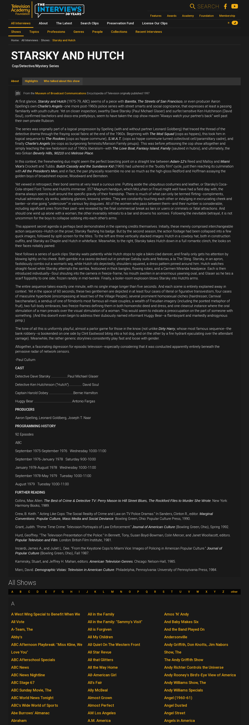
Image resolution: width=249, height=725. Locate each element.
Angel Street (174, 713)
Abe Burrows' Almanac (30, 713)
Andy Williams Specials (183, 690)
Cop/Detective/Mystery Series (35, 66)
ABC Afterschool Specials (33, 660)
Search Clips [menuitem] (89, 23)
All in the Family (101, 614)
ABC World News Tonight (32, 698)
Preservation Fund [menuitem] (120, 23)
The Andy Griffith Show (183, 660)
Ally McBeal (98, 690)
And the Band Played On (184, 629)
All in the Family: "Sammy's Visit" (115, 622)
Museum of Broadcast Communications (60, 93)
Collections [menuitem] (119, 32)
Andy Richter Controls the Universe (194, 667)
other (234, 591)
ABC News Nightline (28, 675)
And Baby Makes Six (181, 622)
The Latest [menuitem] (64, 23)
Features (156, 15)
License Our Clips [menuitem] (155, 23)
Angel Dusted (175, 705)
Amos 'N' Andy (176, 614)
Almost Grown (100, 698)
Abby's (16, 637)
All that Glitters (100, 660)
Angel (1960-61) (178, 698)
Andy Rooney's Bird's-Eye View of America (200, 675)
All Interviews (29, 40)
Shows (45, 40)
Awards (172, 15)
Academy (188, 15)
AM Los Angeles (102, 713)
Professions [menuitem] (56, 32)
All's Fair (95, 682)
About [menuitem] (43, 23)
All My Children (100, 637)
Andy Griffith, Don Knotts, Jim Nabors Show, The (196, 648)
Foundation (206, 15)
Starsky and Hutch (63, 40)
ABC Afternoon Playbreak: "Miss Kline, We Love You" (46, 648)
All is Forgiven (100, 629)
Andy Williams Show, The (185, 682)
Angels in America (179, 720)
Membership (227, 15)
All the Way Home (103, 667)
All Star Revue (99, 652)
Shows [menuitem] (16, 32)
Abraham (19, 720)
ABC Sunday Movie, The (31, 690)
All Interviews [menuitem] (21, 23)
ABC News (20, 667)
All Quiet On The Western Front (114, 644)
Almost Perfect (101, 705)
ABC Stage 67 (23, 682)
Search (208, 6)
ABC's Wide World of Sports (34, 705)
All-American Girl (102, 675)
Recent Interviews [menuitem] (149, 32)
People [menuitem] (97, 32)
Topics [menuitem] (34, 32)
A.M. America (99, 720)
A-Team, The (22, 629)
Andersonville (175, 637)
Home (15, 40)
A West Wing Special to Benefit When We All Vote (45, 618)
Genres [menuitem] (78, 32)
